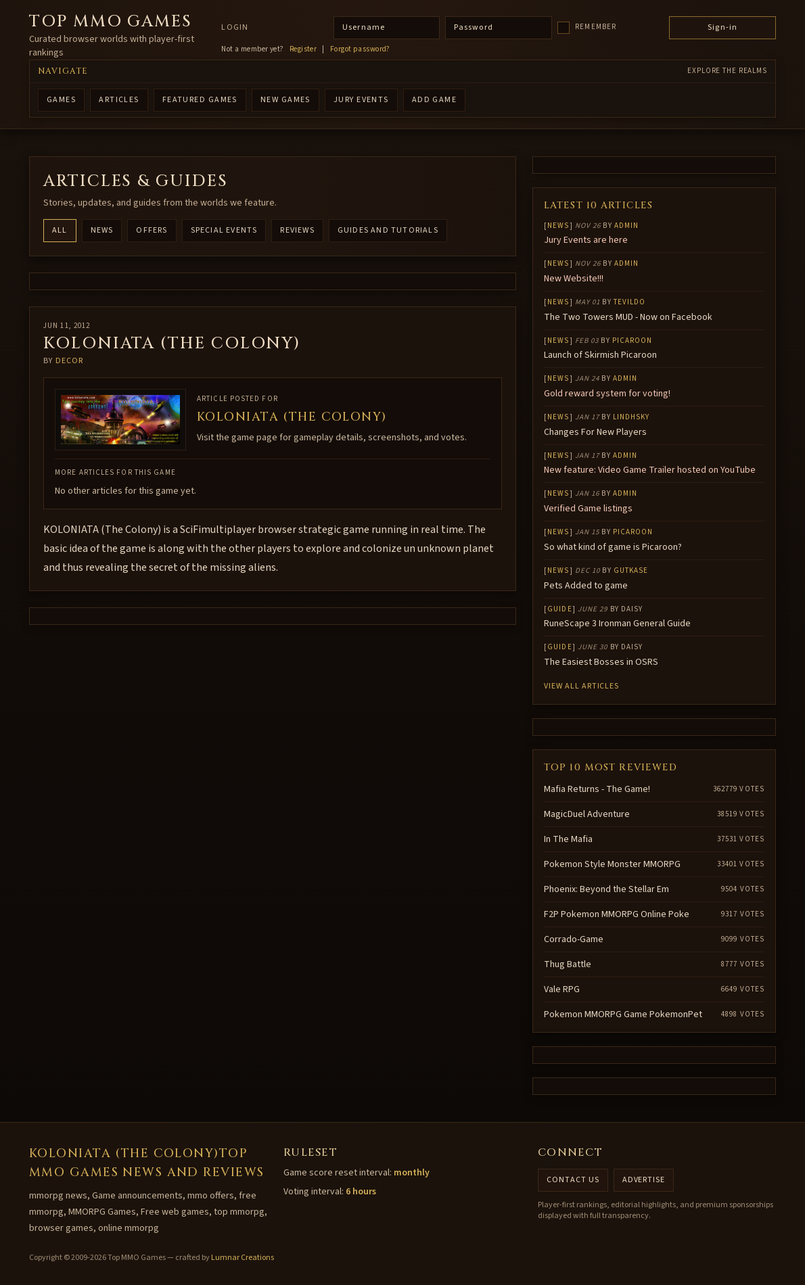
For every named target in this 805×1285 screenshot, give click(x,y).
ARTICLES (119, 100)
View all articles (581, 686)
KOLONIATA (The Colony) (292, 416)
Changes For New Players (595, 432)
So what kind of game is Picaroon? (613, 547)
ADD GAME (434, 100)
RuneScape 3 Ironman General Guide (617, 623)
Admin (626, 225)
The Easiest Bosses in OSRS (601, 662)
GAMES (61, 100)
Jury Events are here (586, 240)
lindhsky (631, 417)
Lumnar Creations (242, 1257)
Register (303, 49)
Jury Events (361, 100)
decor (69, 361)
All (60, 230)
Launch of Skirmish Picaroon (600, 355)
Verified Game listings (588, 508)
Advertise (644, 1180)
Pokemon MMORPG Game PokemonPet (623, 1014)
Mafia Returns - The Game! (597, 789)
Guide (559, 609)
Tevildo (630, 302)
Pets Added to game (586, 585)
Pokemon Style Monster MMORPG (612, 864)
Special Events (224, 230)
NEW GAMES (285, 100)
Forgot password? (360, 49)
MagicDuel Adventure (587, 814)
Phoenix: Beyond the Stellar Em (606, 889)
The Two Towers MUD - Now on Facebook (628, 317)
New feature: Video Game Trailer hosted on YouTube (650, 470)
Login (234, 27)
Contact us (573, 1180)
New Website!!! (573, 278)
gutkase (631, 570)
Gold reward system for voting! (607, 393)
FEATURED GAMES (199, 100)
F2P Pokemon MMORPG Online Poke (616, 914)
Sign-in (722, 27)
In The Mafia (568, 839)
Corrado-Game (573, 939)
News (102, 230)
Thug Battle (567, 964)
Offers (151, 230)
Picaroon (632, 340)
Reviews (297, 230)
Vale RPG (562, 989)
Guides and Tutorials (388, 230)
